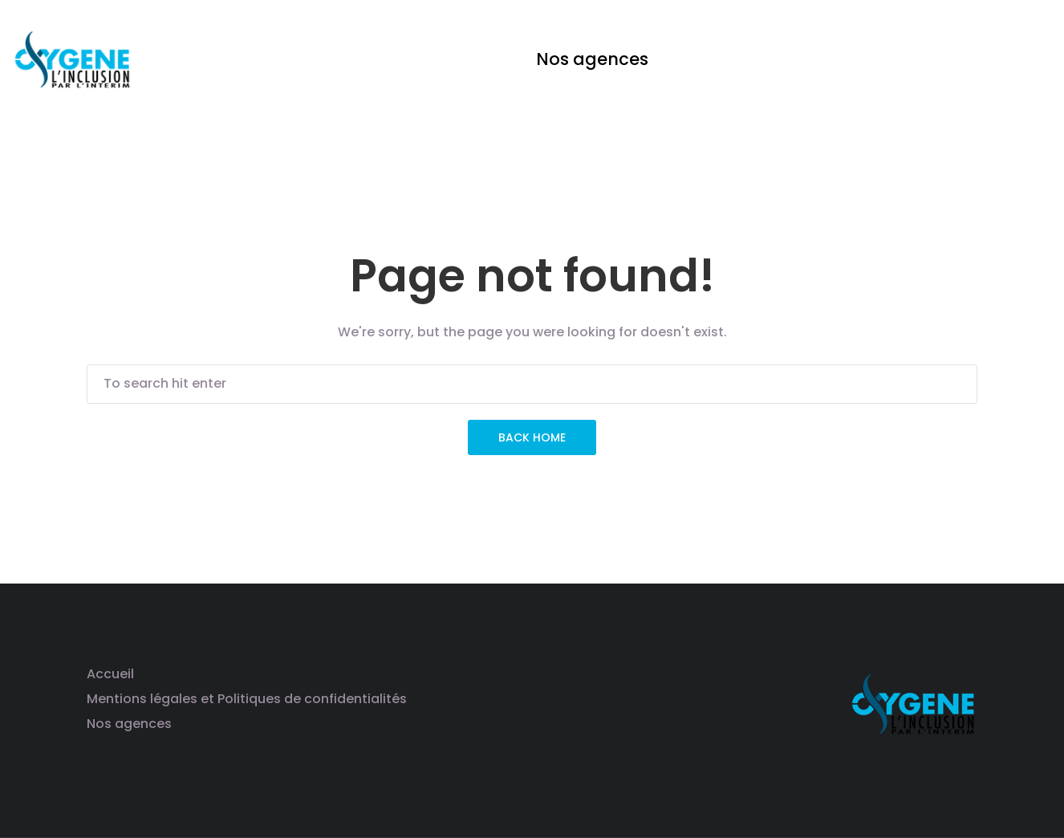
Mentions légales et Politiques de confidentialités (247, 699)
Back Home (532, 437)
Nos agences (129, 723)
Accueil (110, 674)
